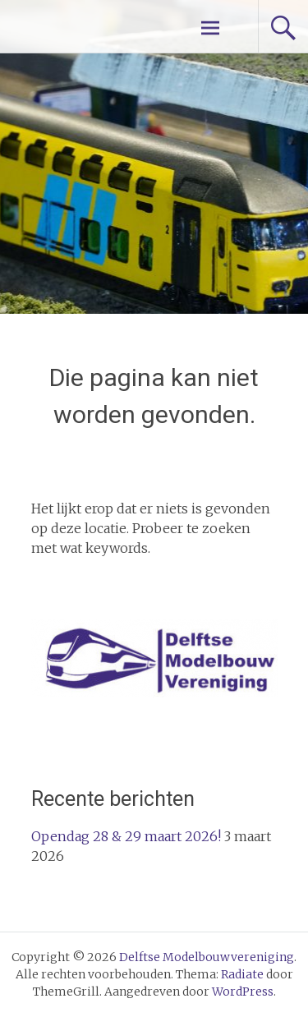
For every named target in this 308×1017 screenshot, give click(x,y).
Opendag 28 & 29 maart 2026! (126, 836)
